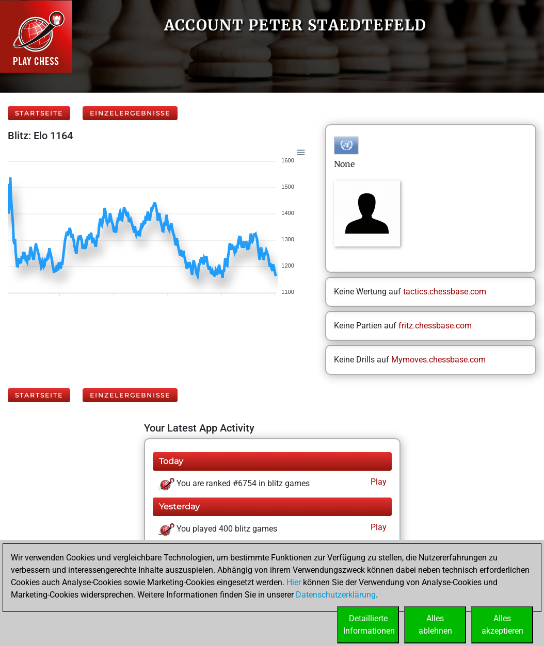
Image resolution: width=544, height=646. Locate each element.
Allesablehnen (435, 625)
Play (378, 482)
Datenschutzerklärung (336, 595)
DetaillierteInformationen (369, 625)
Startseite (39, 113)
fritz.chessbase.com (435, 325)
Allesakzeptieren (502, 625)
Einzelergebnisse (130, 113)
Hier (293, 582)
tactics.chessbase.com (444, 291)
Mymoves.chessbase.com (438, 360)
